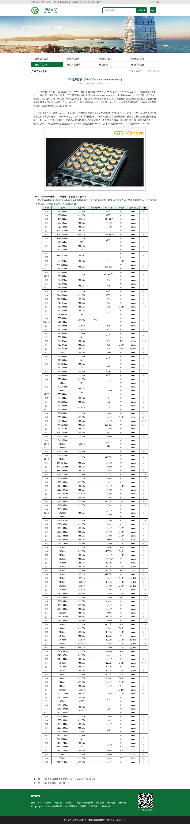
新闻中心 (140, 71)
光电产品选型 (105, 58)
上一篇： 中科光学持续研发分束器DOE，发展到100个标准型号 (64, 779)
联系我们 (155, 2)
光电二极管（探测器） (41, 802)
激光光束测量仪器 (54, 806)
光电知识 (103, 64)
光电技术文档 (41, 58)
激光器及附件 (71, 806)
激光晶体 (70, 802)
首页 (131, 71)
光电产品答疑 (137, 58)
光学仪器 (100, 802)
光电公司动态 (137, 64)
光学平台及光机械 (85, 802)
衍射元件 (93, 806)
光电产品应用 (73, 58)
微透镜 (83, 806)
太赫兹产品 (105, 806)
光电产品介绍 (41, 64)
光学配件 (111, 802)
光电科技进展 (73, 64)
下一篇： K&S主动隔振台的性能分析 (51, 783)
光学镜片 (59, 802)
